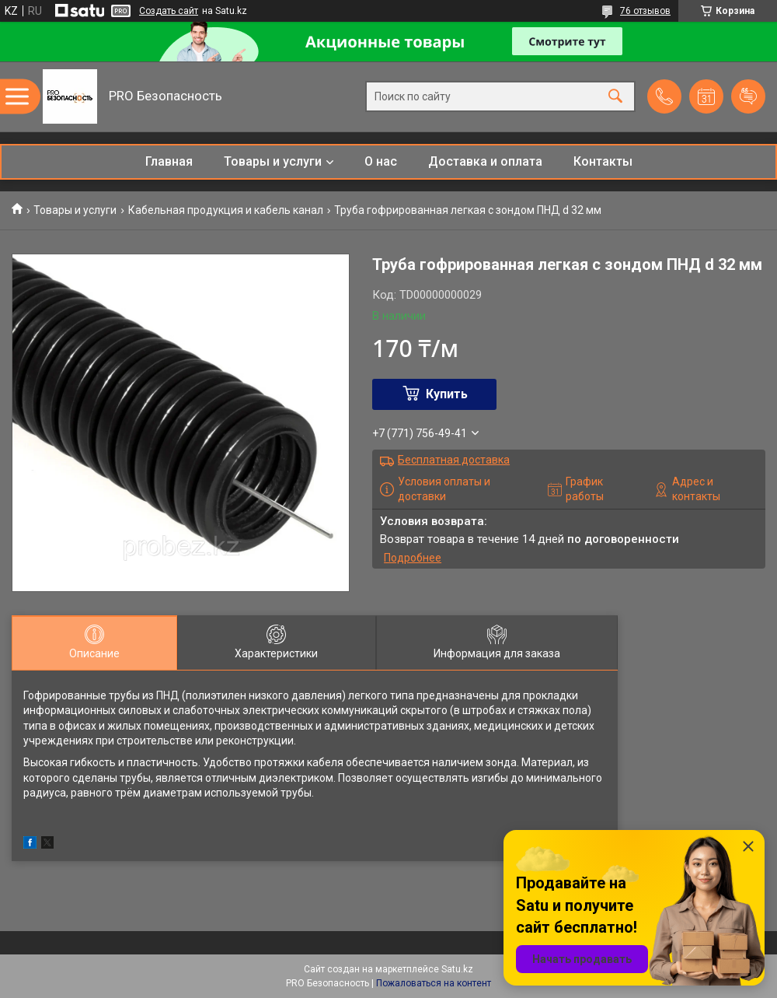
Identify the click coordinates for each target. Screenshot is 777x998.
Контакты (602, 161)
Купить (447, 394)
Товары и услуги (273, 161)
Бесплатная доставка (454, 459)
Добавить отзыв (748, 96)
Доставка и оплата (485, 161)
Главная (169, 161)
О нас (380, 161)
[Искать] (615, 96)
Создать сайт (168, 10)
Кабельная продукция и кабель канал (225, 210)
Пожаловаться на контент (433, 983)
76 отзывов (645, 10)
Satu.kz (457, 969)
